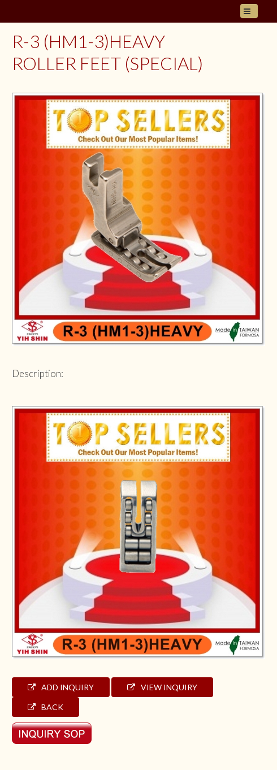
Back (45, 707)
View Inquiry (162, 687)
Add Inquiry (61, 687)
